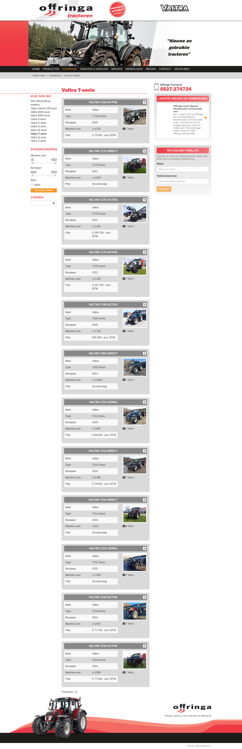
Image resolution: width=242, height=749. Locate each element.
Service (116, 69)
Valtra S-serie (38, 141)
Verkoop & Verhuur (94, 69)
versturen (164, 189)
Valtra (35, 184)
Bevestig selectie (44, 190)
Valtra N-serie (38, 126)
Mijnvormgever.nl (203, 746)
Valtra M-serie (38, 130)
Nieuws (151, 69)
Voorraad (69, 69)
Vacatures (181, 69)
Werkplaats (134, 69)
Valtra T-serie (72, 75)
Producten (51, 69)
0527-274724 (175, 89)
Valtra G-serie (38, 122)
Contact (165, 69)
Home (36, 69)
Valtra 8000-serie (40, 115)
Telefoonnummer (167, 176)
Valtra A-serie (38, 119)
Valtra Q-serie (38, 137)
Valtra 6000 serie (40, 112)
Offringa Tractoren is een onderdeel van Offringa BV (188, 716)
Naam (160, 163)
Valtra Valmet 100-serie (44, 108)
